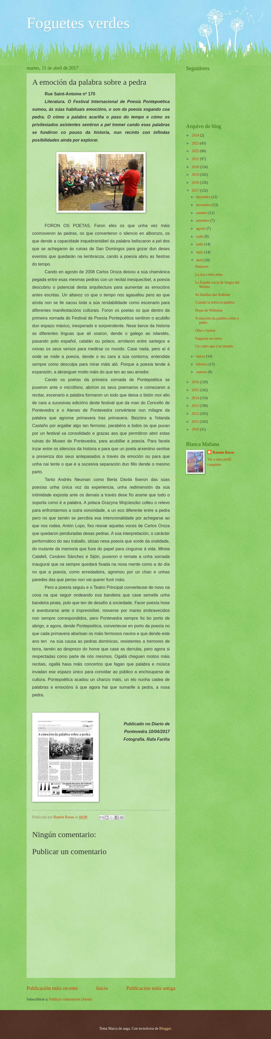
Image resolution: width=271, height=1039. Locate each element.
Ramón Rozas (223, 452)
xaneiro (202, 372)
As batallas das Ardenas (212, 295)
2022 (196, 151)
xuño (200, 244)
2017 (196, 191)
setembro (203, 221)
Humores (202, 267)
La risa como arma (208, 274)
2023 (196, 143)
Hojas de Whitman (208, 310)
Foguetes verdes (78, 23)
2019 (196, 175)
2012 (196, 414)
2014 (196, 398)
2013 (196, 406)
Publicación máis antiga (151, 988)
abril (200, 260)
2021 (196, 159)
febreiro (202, 364)
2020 (196, 167)
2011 (196, 422)
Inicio (102, 988)
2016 (196, 382)
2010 (196, 429)
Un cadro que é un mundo (214, 346)
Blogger (165, 1029)
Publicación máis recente (52, 988)
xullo (200, 237)
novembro (204, 205)
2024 (196, 135)
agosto (201, 229)
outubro (202, 213)
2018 (196, 183)
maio (200, 252)
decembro (203, 197)
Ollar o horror (205, 331)
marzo (201, 356)
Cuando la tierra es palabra (214, 302)
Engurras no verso (208, 338)
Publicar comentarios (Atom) (70, 999)
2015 (196, 390)
